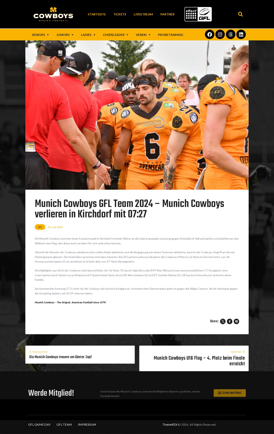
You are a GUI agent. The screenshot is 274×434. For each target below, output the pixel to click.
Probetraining (170, 34)
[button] (240, 14)
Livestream (143, 14)
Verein (143, 34)
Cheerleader (115, 34)
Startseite (97, 14)
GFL (40, 227)
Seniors (40, 34)
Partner (167, 14)
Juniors (64, 34)
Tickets (120, 14)
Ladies (88, 34)
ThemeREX (169, 424)
